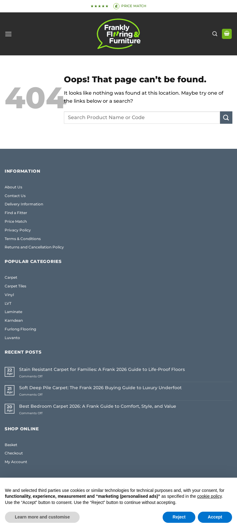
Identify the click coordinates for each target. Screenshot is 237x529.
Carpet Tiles (15, 286)
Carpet (11, 277)
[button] (8, 33)
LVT (8, 303)
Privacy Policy (18, 230)
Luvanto (12, 337)
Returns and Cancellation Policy (34, 247)
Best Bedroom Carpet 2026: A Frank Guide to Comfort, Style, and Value (97, 406)
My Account (16, 461)
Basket (11, 444)
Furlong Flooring (20, 329)
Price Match (16, 221)
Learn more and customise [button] (42, 516)
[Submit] (226, 117)
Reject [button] (179, 516)
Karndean (14, 320)
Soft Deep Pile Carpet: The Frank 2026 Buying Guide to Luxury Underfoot (100, 387)
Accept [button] (215, 516)
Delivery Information (24, 204)
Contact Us (15, 195)
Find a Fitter (16, 212)
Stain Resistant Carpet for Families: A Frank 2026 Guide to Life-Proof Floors (102, 369)
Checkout (14, 453)
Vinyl (9, 294)
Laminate (13, 311)
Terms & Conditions (23, 238)
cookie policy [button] (209, 496)
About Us (13, 187)
